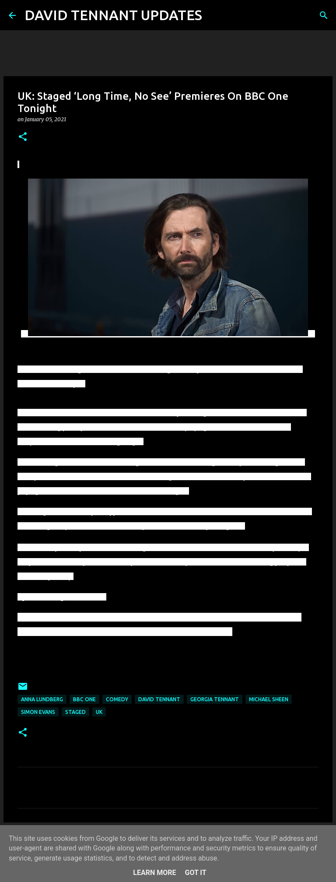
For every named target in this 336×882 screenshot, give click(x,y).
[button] (23, 137)
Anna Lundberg (42, 699)
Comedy (117, 699)
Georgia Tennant (214, 699)
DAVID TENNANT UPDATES (113, 15)
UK (99, 712)
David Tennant (159, 699)
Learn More (154, 872)
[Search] (214, 15)
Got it (195, 872)
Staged (75, 712)
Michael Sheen (268, 699)
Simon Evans (38, 712)
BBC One (84, 699)
